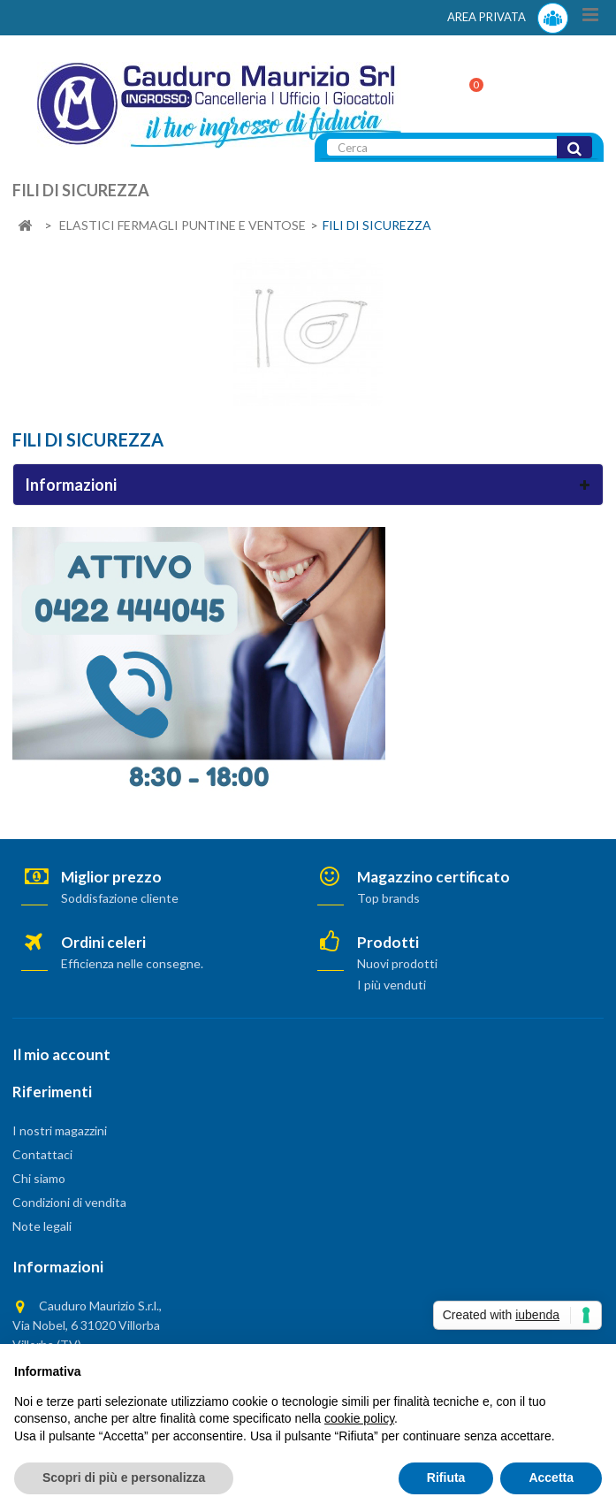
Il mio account (61, 1054)
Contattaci (42, 1154)
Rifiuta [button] (446, 1477)
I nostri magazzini (59, 1130)
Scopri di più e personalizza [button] (123, 1477)
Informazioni (71, 484)
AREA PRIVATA (507, 18)
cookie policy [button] (359, 1418)
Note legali (42, 1225)
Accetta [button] (551, 1477)
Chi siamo (38, 1178)
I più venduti (391, 984)
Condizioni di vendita (69, 1202)
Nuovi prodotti (397, 963)
